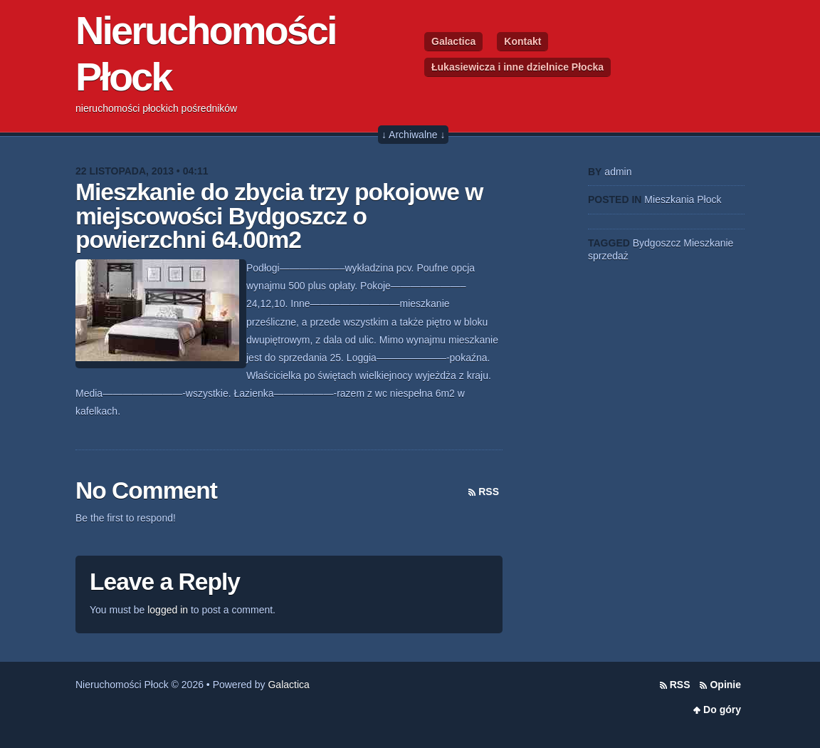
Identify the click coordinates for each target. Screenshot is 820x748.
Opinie (725, 684)
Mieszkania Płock (682, 199)
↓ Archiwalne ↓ (413, 134)
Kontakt (522, 41)
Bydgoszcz (657, 243)
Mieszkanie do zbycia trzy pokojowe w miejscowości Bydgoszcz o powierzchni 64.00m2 (279, 216)
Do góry (722, 709)
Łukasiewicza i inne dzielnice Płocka (517, 67)
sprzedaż (608, 255)
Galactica (453, 41)
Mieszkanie (708, 243)
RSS (488, 491)
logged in (167, 609)
